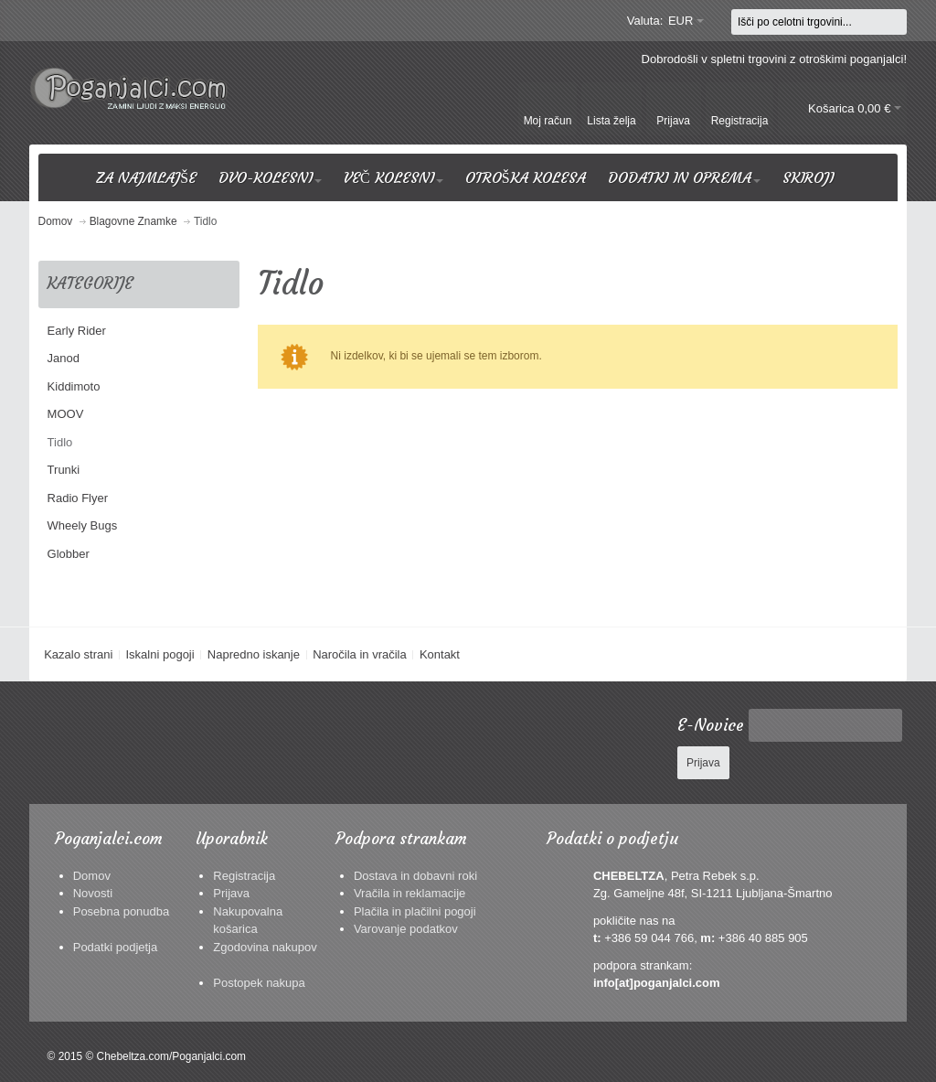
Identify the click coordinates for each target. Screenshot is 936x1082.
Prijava (231, 893)
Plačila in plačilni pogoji (415, 911)
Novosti (92, 893)
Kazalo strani (78, 654)
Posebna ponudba (121, 911)
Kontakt (440, 654)
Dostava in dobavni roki (415, 876)
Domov (92, 876)
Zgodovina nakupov (264, 947)
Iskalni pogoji (159, 654)
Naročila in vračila (360, 654)
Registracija (244, 876)
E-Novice (710, 725)
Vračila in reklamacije (409, 893)
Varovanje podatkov (406, 929)
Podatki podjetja (115, 947)
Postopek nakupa (258, 983)
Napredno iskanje (253, 654)
